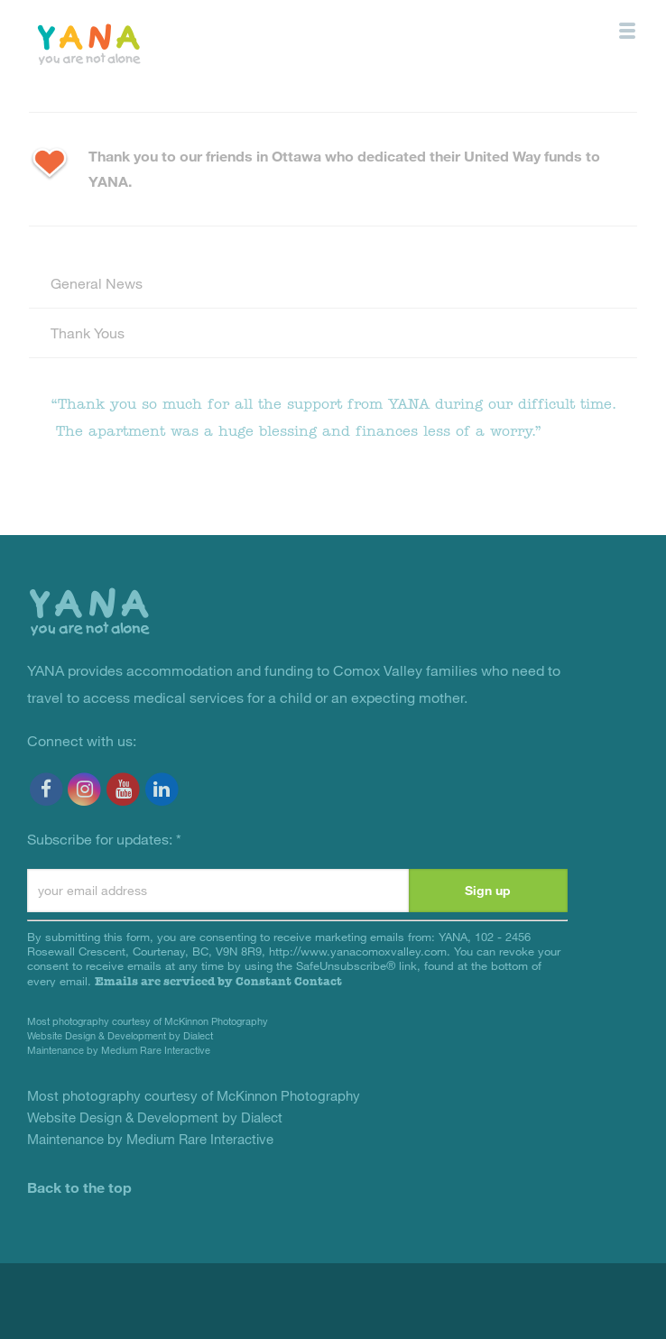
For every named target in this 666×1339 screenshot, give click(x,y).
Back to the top (79, 1187)
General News (97, 282)
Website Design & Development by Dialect (120, 1035)
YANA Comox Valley (129, 42)
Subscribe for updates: (104, 838)
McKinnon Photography (216, 1021)
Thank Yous (88, 332)
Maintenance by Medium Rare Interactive (118, 1050)
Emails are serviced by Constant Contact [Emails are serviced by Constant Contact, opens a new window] (218, 981)
